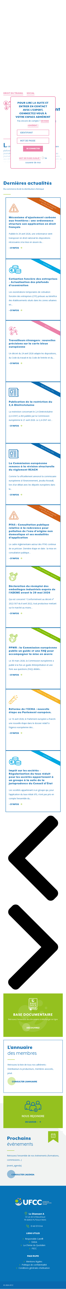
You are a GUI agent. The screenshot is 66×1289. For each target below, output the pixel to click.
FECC (34, 1248)
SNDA (34, 1242)
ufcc (11, 1285)
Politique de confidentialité (34, 1264)
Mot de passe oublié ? (29, 158)
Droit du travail (13, 93)
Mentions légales (34, 1261)
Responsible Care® (34, 1238)
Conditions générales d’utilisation (34, 1268)
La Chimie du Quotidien (34, 1245)
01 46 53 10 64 (35, 1226)
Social (30, 93)
